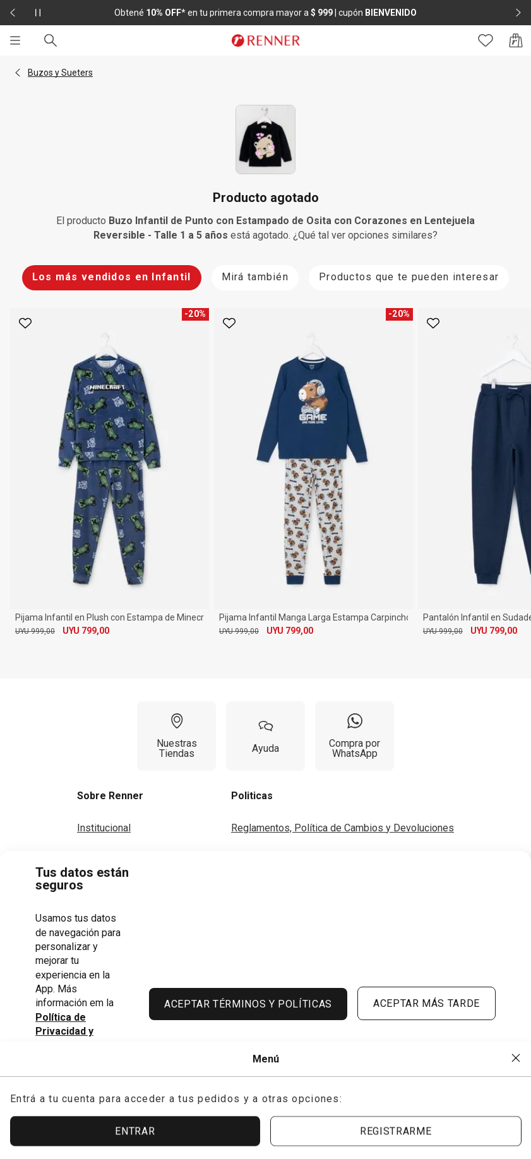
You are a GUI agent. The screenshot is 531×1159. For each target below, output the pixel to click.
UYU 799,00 (86, 631)
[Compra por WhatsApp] (354, 736)
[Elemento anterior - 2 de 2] (12, 12)
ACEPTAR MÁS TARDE (426, 1003)
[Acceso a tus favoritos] (485, 40)
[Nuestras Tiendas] (176, 736)
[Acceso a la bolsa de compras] (516, 40)
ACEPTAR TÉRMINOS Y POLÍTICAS (248, 1004)
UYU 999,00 (35, 631)
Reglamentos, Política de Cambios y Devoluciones (342, 828)
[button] (18, 73)
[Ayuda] (265, 736)
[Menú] (15, 40)
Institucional (104, 828)
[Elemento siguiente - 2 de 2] (518, 12)
